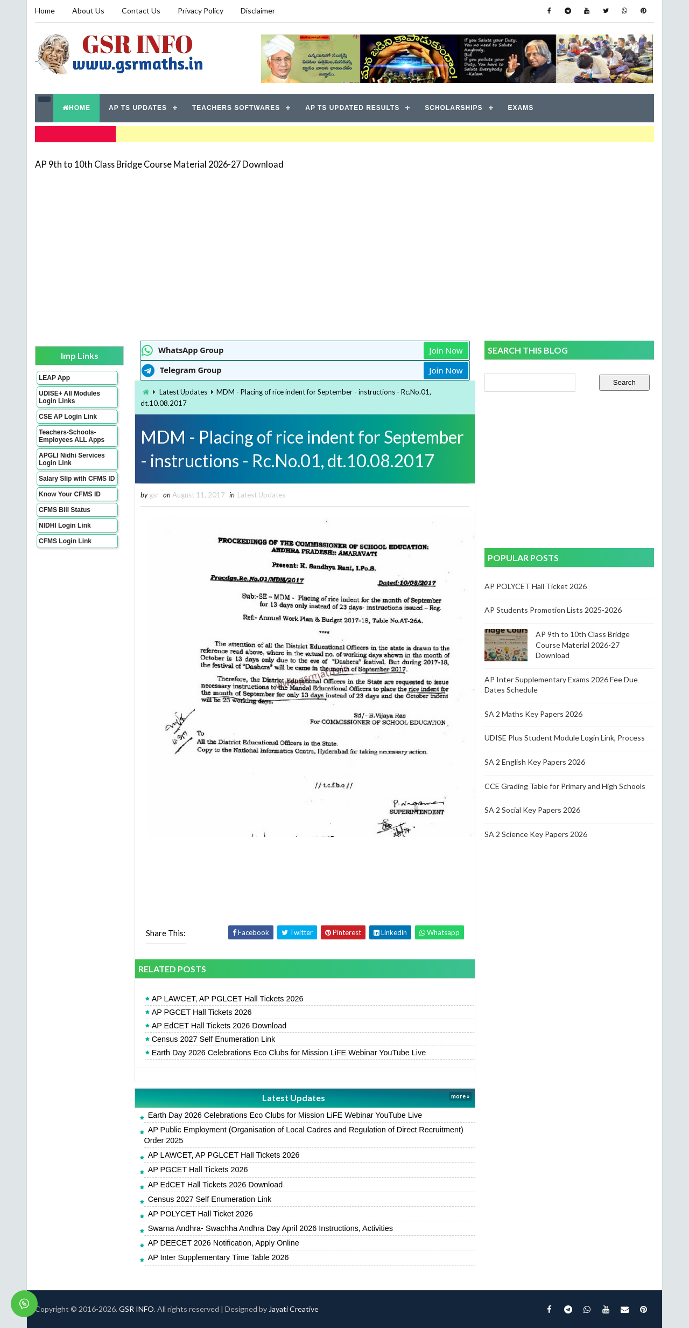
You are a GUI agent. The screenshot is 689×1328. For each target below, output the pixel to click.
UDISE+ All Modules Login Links (69, 397)
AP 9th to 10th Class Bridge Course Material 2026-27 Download (159, 164)
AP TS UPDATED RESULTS (352, 108)
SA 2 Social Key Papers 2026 (532, 809)
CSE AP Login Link (68, 416)
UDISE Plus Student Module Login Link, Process (564, 737)
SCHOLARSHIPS (453, 108)
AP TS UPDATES (138, 108)
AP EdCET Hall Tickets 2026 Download (219, 1025)
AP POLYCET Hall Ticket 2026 (200, 1213)
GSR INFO (136, 1308)
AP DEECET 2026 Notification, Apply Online (223, 1243)
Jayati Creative (294, 1308)
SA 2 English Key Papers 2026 (534, 761)
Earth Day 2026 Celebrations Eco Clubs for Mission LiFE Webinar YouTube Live (289, 1052)
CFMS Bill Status (64, 510)
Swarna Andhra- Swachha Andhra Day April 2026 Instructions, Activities (270, 1228)
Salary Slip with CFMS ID (77, 478)
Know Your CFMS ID (70, 494)
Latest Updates (183, 392)
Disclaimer (258, 10)
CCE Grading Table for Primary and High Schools (564, 786)
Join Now (445, 350)
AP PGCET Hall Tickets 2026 (202, 1012)
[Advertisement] (344, 254)
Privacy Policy (200, 10)
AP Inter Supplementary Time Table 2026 (218, 1257)
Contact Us (141, 10)
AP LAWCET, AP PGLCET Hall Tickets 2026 (228, 998)
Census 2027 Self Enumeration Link (214, 1039)
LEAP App (54, 378)
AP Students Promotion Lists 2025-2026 (553, 609)
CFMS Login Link (65, 541)
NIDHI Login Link (65, 525)
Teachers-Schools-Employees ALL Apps (71, 436)
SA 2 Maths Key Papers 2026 (533, 713)
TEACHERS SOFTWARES (236, 108)
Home (45, 10)
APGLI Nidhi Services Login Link (72, 459)
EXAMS (521, 108)
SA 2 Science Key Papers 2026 (535, 834)
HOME (76, 108)
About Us (88, 10)
